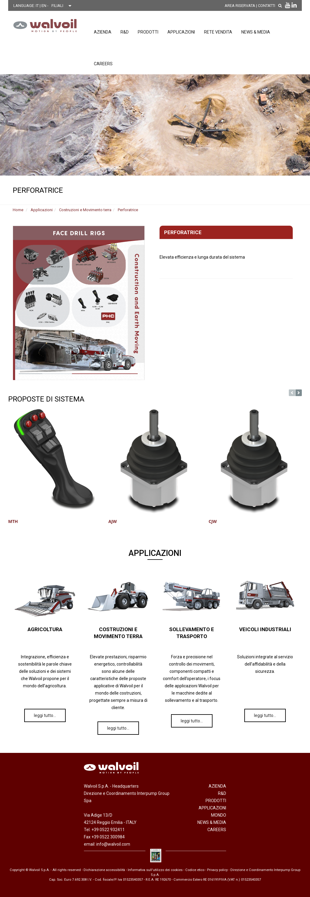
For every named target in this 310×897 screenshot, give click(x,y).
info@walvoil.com (113, 844)
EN (44, 5)
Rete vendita (218, 32)
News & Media (255, 32)
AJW (112, 521)
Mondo (218, 815)
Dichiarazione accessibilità (104, 870)
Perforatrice (128, 210)
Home (18, 210)
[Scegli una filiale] (63, 5)
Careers (103, 63)
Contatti (266, 5)
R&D (124, 32)
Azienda (102, 32)
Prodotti (148, 32)
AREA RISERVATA (240, 5)
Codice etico (194, 870)
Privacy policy (217, 870)
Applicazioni (181, 32)
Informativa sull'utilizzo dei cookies (155, 870)
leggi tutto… (45, 715)
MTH (13, 521)
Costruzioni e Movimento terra (85, 210)
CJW (213, 521)
